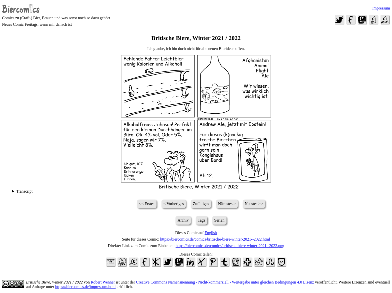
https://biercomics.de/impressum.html (85, 287)
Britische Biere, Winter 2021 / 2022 (54, 282)
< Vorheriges (174, 204)
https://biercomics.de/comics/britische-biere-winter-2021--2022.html (215, 239)
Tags (201, 220)
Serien (219, 220)
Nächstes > (227, 204)
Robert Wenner (103, 282)
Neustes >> (254, 204)
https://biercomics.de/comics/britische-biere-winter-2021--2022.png (230, 246)
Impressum (381, 8)
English (210, 233)
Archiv (183, 220)
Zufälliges (201, 204)
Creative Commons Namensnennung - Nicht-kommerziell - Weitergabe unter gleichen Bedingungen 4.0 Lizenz (225, 282)
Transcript (24, 191)
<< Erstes (146, 204)
